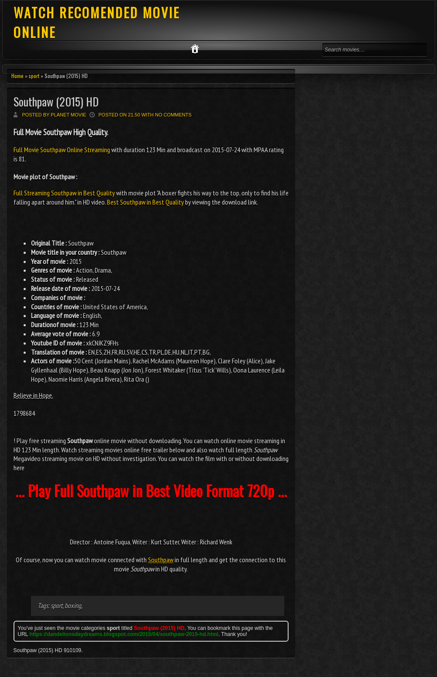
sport (34, 75)
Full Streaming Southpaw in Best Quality (64, 192)
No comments (173, 114)
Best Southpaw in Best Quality (145, 202)
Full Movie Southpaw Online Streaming (62, 149)
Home (17, 75)
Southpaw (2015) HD (56, 101)
